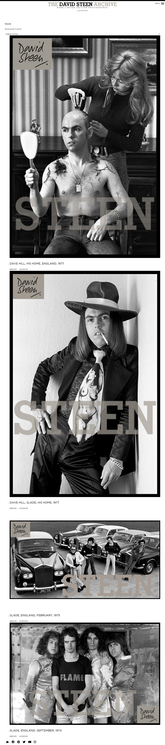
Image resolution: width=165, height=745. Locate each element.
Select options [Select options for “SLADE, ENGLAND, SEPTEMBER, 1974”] (36, 736)
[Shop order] (82, 34)
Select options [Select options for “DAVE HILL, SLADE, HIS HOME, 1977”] (36, 508)
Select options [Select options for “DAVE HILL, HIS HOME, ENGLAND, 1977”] (36, 269)
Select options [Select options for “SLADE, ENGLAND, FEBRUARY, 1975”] (36, 621)
